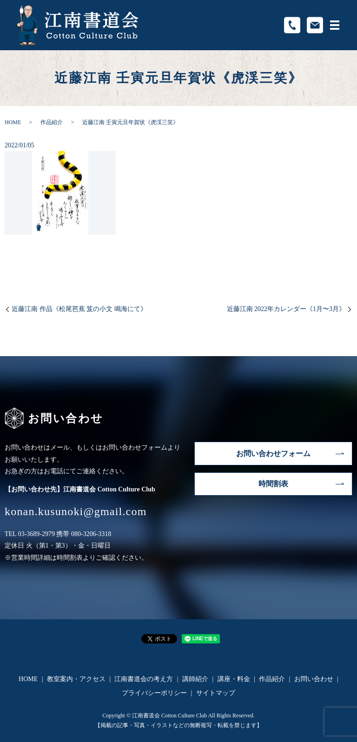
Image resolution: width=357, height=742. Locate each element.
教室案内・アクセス (76, 679)
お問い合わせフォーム (273, 453)
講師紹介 (195, 679)
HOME (13, 122)
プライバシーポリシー (154, 692)
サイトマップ (215, 692)
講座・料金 (234, 679)
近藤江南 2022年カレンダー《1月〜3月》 (286, 308)
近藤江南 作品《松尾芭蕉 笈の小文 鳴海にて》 (79, 308)
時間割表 (273, 484)
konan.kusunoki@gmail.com (76, 511)
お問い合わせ (313, 679)
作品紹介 (51, 122)
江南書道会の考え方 (143, 679)
